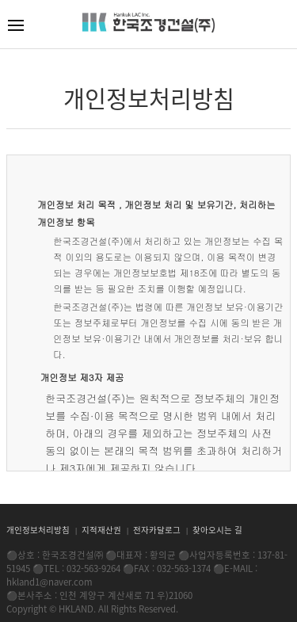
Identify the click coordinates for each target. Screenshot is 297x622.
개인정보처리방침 (39, 530)
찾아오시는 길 (217, 530)
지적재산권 (103, 530)
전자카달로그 (158, 530)
